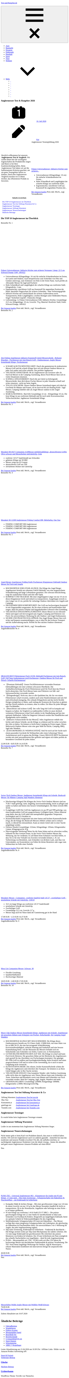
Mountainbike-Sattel (13, 1332)
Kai (37, 140)
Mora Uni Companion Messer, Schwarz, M (17, 969)
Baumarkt (9, 48)
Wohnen (9, 61)
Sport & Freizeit (7, 1355)
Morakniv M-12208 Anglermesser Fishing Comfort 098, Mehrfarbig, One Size (30, 520)
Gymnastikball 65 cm (14, 1339)
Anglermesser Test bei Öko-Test (28, 1100)
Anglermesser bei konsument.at (28, 1103)
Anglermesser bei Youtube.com (28, 1108)
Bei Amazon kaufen (38, 192)
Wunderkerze (11, 1328)
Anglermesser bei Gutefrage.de (27, 1105)
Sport (8, 56)
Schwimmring (11, 1343)
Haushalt (9, 54)
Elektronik (10, 52)
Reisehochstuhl (11, 1337)
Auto (7, 46)
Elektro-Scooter (12, 1330)
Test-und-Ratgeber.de (9, 3)
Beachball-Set (11, 1335)
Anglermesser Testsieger (11, 206)
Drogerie (9, 50)
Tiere (8, 59)
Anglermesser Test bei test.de (27, 1097)
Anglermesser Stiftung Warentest (14, 208)
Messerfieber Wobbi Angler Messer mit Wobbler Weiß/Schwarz (25, 1305)
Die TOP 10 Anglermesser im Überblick (16, 202)
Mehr (25, 79)
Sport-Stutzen (11, 1341)
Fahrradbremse (11, 1326)
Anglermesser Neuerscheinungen (14, 210)
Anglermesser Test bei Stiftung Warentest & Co (19, 204)
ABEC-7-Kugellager (13, 1345)
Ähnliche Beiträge (8, 212)
